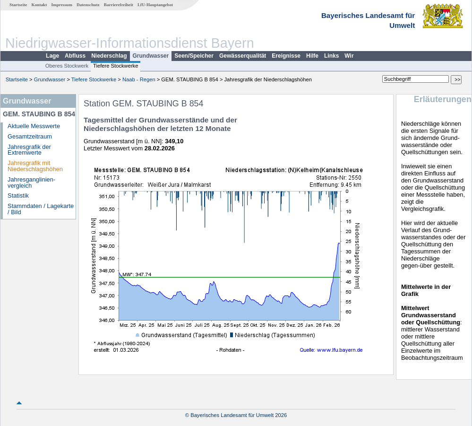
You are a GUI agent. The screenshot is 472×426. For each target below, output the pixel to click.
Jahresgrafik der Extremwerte (29, 149)
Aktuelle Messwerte (34, 126)
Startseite (18, 4)
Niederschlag (109, 55)
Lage (52, 55)
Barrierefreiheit (118, 4)
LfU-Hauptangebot (155, 4)
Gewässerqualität (242, 55)
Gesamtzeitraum (30, 136)
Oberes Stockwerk (66, 66)
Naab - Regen (138, 79)
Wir (348, 55)
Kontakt (39, 4)
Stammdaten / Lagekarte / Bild (41, 209)
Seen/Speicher (194, 55)
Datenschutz (88, 4)
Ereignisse (286, 55)
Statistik (18, 195)
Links (331, 55)
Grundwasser (151, 55)
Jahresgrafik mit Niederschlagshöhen (35, 166)
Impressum (61, 4)
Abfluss (75, 55)
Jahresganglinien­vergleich (31, 182)
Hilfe (312, 55)
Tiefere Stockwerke (115, 66)
